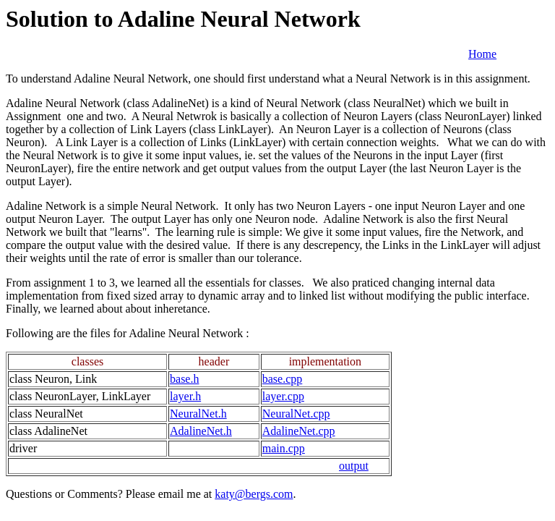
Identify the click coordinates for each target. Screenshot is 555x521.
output (354, 465)
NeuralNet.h (198, 413)
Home (482, 54)
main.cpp (283, 448)
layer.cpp (283, 396)
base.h (184, 379)
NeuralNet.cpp (296, 413)
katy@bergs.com (254, 494)
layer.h (185, 396)
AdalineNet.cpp (298, 431)
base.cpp (282, 379)
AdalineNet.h (201, 431)
